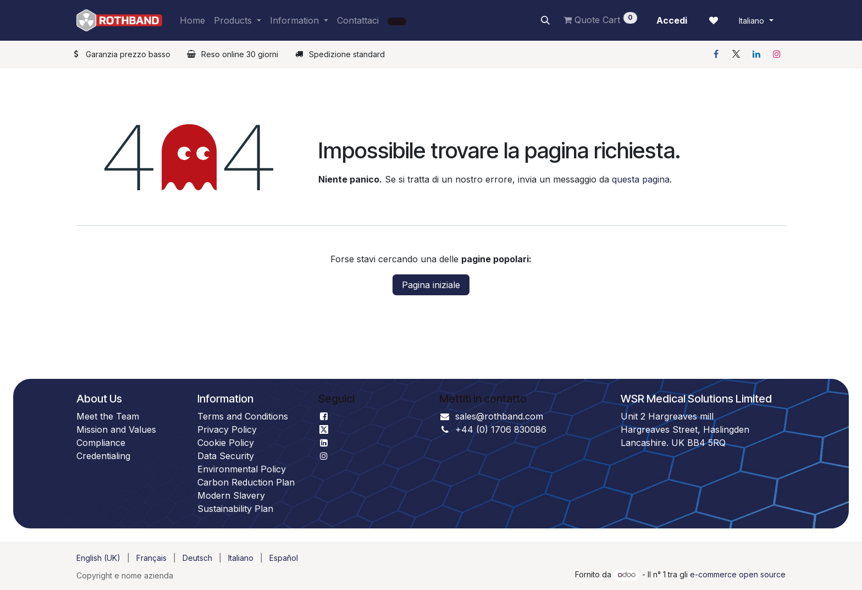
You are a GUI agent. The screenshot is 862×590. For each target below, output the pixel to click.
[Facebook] (716, 54)
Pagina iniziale (431, 284)
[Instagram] (777, 54)
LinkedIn (351, 442)
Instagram (355, 455)
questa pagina (641, 179)
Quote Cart (600, 18)
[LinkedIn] (756, 54)
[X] (736, 54)
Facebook (355, 416)
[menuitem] (192, 20)
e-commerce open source (738, 574)
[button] (545, 20)
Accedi (671, 20)
